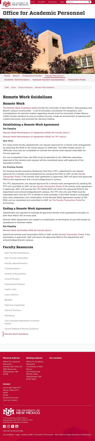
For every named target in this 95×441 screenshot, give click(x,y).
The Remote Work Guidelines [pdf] (20, 108)
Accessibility (8, 435)
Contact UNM (27, 435)
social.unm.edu (16, 431)
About (16, 76)
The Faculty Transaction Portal (67, 200)
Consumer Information (44, 435)
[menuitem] (7, 76)
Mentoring (9, 316)
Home (7, 76)
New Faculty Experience (16, 253)
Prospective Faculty (32, 76)
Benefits (8, 300)
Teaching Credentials (15, 305)
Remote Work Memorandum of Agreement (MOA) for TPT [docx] (34, 137)
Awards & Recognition (15, 274)
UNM (7, 87)
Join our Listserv (10, 400)
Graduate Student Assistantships (49, 80)
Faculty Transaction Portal (49, 186)
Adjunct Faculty (12, 310)
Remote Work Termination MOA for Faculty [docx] (27, 230)
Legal (17, 435)
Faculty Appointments (15, 263)
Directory (52, 2)
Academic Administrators (17, 80)
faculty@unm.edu (10, 398)
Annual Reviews (12, 279)
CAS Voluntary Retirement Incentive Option (22, 322)
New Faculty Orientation (16, 258)
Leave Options (12, 295)
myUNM (41, 2)
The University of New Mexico (15, 4)
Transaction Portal (76, 80)
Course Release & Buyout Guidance (22, 329)
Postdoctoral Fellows (15, 284)
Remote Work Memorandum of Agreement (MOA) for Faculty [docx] (36, 133)
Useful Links (10, 289)
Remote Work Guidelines (44, 87)
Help (62, 2)
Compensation (12, 268)
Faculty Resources (54, 76)
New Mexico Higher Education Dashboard (73, 435)
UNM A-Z (30, 2)
